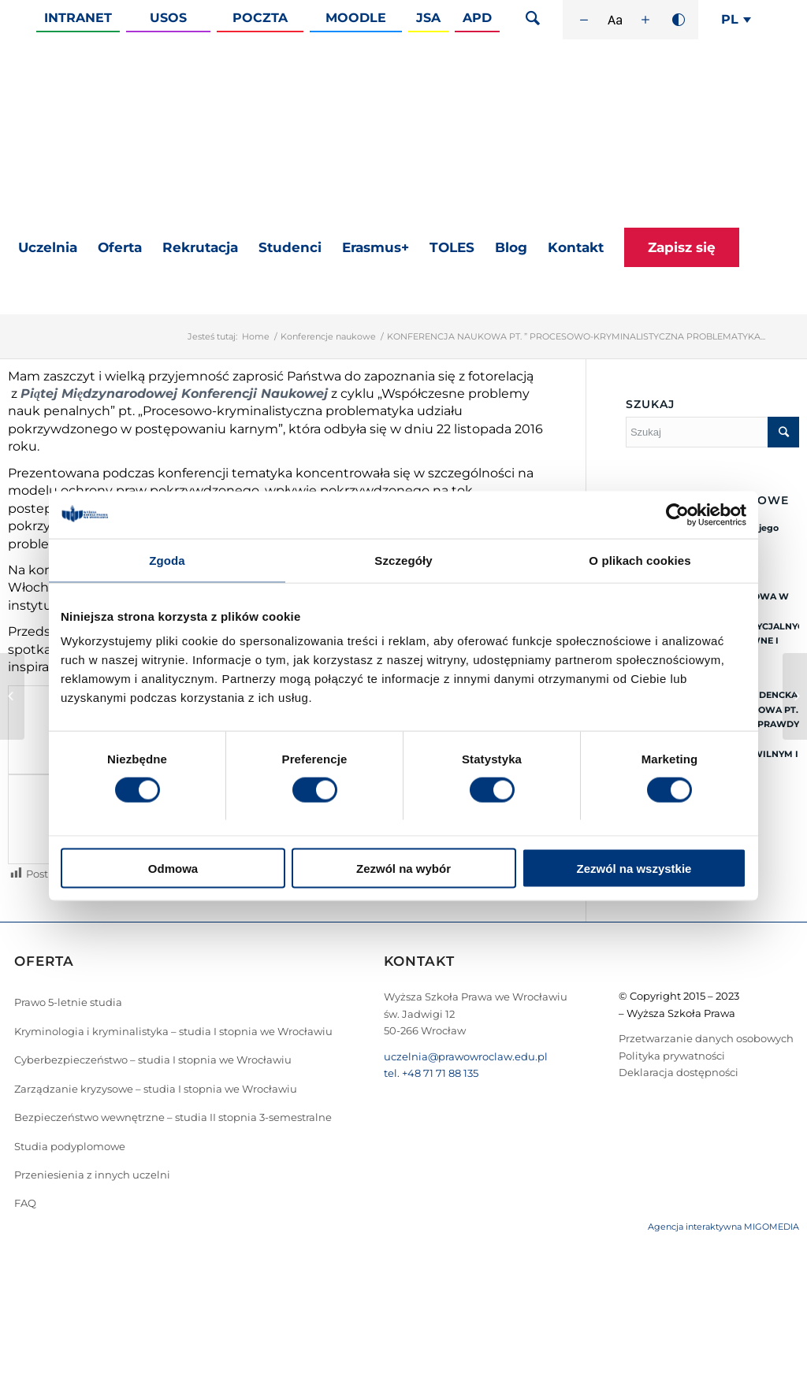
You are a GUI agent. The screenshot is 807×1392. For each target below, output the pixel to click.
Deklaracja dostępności (678, 1072)
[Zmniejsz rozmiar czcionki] (584, 19)
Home (256, 336)
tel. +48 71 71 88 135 (431, 1073)
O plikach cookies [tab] (639, 559)
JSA (428, 17)
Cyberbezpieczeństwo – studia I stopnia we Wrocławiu (153, 1059)
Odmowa (173, 868)
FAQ (25, 1203)
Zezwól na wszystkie (634, 868)
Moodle (355, 17)
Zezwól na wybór (403, 868)
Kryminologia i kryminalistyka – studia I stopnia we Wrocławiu (173, 1031)
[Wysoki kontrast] (678, 19)
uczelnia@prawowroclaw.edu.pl (466, 1056)
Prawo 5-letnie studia (68, 1002)
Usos (168, 17)
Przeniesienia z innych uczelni (92, 1174)
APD (477, 17)
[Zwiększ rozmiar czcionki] (645, 19)
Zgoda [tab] (167, 559)
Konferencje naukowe (328, 336)
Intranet (78, 17)
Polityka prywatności (672, 1055)
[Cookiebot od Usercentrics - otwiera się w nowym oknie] (677, 514)
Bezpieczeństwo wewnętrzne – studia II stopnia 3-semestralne (173, 1117)
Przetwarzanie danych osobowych (706, 1038)
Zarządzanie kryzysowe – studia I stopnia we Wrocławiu (155, 1088)
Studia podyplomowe (69, 1146)
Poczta (260, 17)
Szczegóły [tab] (403, 559)
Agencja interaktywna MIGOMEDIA (723, 1226)
